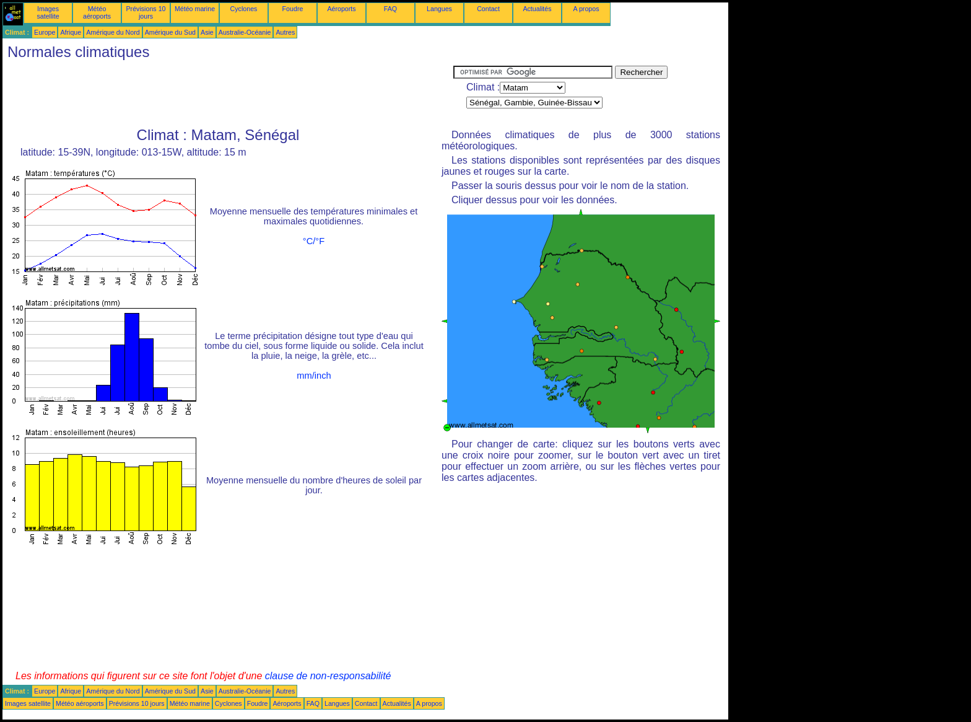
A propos (586, 8)
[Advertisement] (227, 93)
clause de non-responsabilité (328, 676)
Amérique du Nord (112, 32)
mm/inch (314, 376)
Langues (439, 8)
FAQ (390, 8)
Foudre (292, 8)
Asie (207, 32)
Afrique (70, 32)
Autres (285, 32)
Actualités (537, 8)
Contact (488, 8)
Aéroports (341, 8)
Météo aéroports (97, 12)
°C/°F (313, 241)
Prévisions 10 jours (146, 12)
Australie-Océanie (245, 32)
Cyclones (244, 8)
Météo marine (195, 8)
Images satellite (48, 12)
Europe (44, 32)
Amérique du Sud (170, 32)
